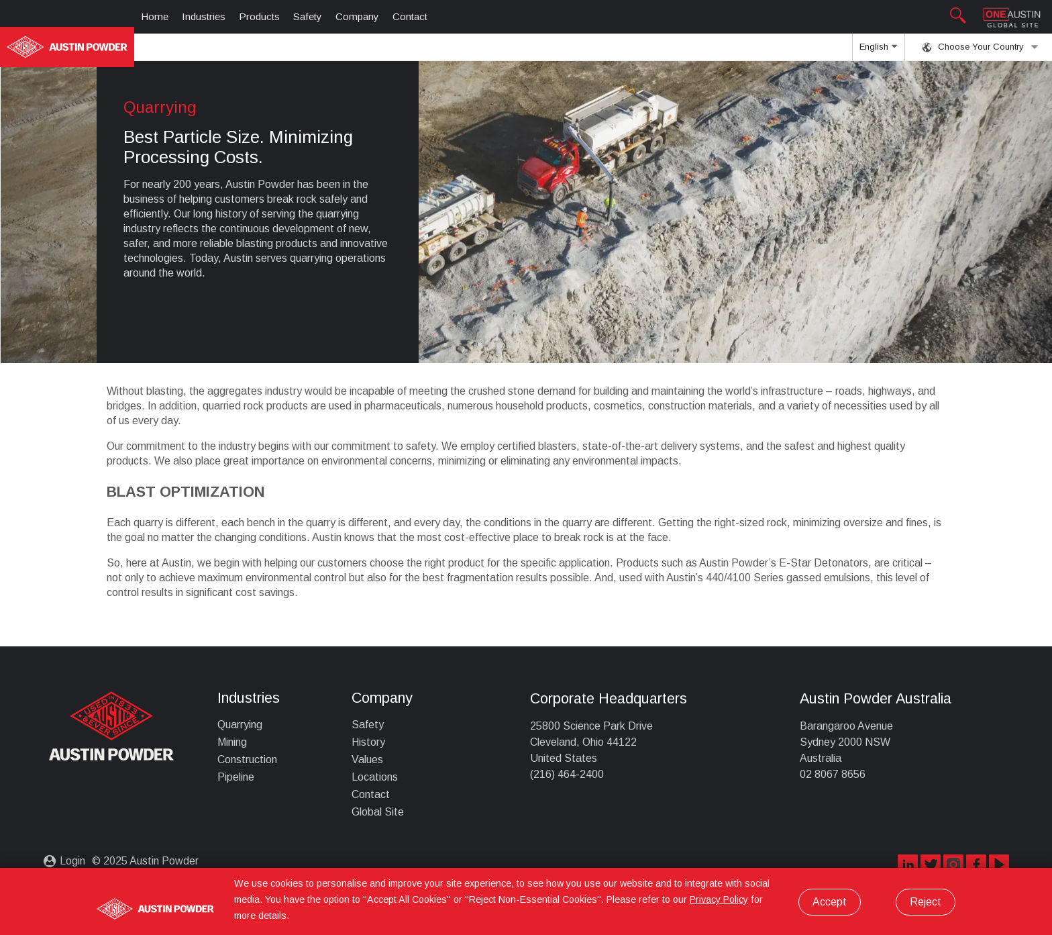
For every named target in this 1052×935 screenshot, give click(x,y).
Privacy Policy (719, 899)
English (878, 51)
